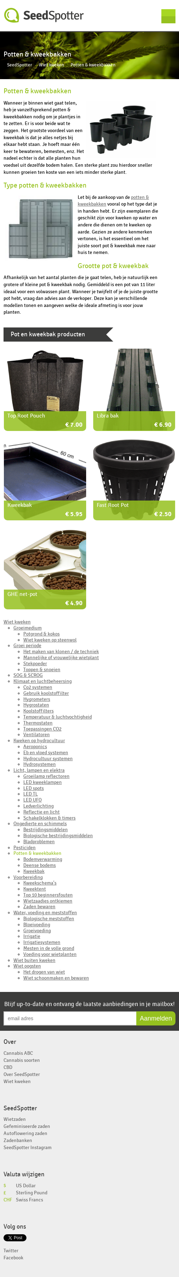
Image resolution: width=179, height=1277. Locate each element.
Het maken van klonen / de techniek (61, 652)
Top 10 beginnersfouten (48, 895)
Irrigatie (31, 936)
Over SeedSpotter (22, 1074)
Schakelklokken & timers (49, 818)
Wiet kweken (51, 65)
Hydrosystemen (39, 764)
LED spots (33, 788)
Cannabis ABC (18, 1053)
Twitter (11, 1251)
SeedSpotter (44, 15)
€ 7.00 (74, 425)
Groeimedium (27, 628)
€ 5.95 (74, 515)
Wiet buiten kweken (34, 960)
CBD (8, 1067)
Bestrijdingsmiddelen (45, 830)
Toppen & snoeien (41, 670)
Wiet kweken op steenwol (50, 640)
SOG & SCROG (28, 675)
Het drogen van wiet (44, 972)
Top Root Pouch (26, 416)
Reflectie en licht (41, 812)
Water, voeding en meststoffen (45, 913)
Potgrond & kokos (41, 634)
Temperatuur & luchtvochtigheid (57, 717)
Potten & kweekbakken (37, 853)
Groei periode (27, 646)
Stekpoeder (35, 664)
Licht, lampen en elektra (39, 770)
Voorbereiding (28, 877)
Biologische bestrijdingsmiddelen (58, 836)
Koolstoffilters (38, 711)
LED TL (30, 794)
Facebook (13, 1258)
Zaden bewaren (39, 907)
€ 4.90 (74, 604)
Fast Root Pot (113, 505)
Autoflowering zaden (25, 1133)
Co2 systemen (37, 687)
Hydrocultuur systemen (48, 759)
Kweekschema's (39, 883)
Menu (168, 16)
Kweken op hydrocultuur (39, 741)
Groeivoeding (37, 931)
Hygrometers (36, 699)
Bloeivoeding (36, 925)
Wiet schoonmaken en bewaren (56, 978)
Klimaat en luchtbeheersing (42, 681)
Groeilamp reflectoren (46, 776)
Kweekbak (19, 505)
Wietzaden (15, 1119)
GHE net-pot (22, 594)
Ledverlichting (38, 806)
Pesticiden (24, 848)
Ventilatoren (36, 735)
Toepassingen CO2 (42, 729)
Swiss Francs (29, 1200)
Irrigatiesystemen (41, 942)
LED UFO (32, 800)
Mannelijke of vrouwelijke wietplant (61, 658)
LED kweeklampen (42, 782)
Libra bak (108, 416)
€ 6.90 (163, 425)
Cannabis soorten (22, 1060)
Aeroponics (35, 747)
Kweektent (34, 889)
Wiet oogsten (27, 966)
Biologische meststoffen (48, 919)
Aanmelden (156, 1018)
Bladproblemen (39, 842)
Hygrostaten (36, 705)
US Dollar (26, 1186)
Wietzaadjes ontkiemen (47, 901)
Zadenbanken (18, 1140)
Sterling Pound (31, 1193)
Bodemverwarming (42, 859)
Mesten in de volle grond (48, 948)
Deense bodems (39, 865)
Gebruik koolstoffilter (46, 693)
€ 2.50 (163, 515)
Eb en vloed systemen (45, 753)
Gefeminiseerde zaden (27, 1126)
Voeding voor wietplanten (50, 954)
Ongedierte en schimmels (40, 824)
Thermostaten (38, 723)
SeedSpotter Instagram (28, 1148)
